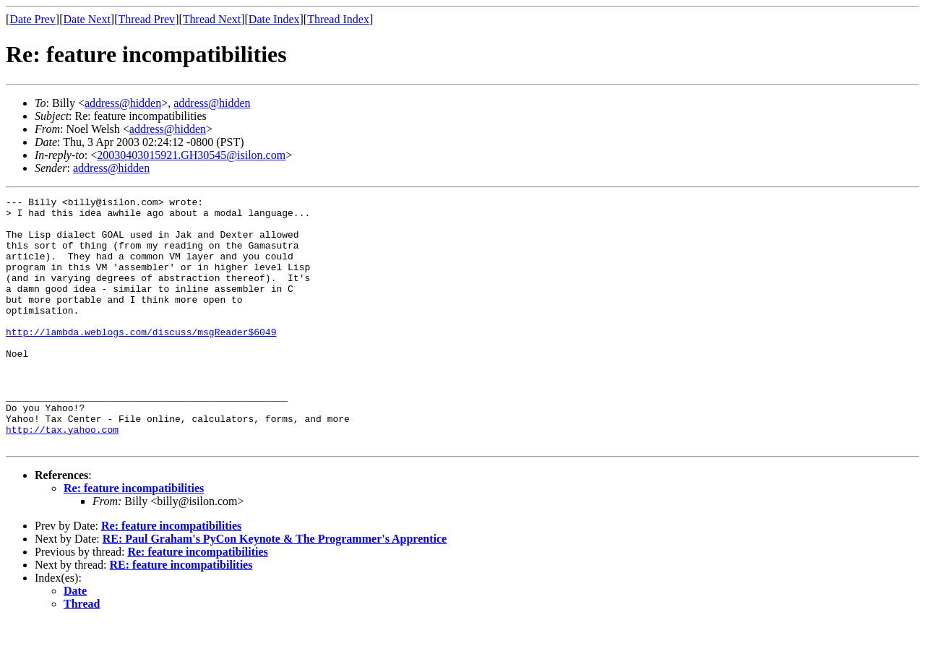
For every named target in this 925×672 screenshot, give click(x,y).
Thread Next (212, 19)
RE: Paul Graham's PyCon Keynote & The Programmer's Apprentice (275, 588)
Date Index (274, 19)
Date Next (87, 19)
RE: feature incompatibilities (181, 614)
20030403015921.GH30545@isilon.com (191, 155)
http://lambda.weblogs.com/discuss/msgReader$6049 (141, 359)
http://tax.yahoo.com (62, 476)
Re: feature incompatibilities (134, 538)
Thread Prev (146, 19)
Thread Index (338, 19)
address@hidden (123, 103)
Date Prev (32, 19)
